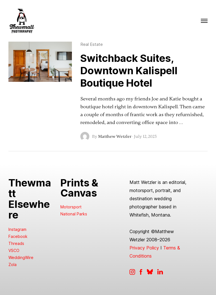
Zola (12, 264)
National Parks (73, 213)
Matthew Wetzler (114, 136)
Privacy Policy (144, 248)
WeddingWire (20, 257)
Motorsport (70, 206)
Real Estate (91, 44)
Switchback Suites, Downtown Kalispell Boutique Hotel (129, 70)
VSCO (13, 250)
